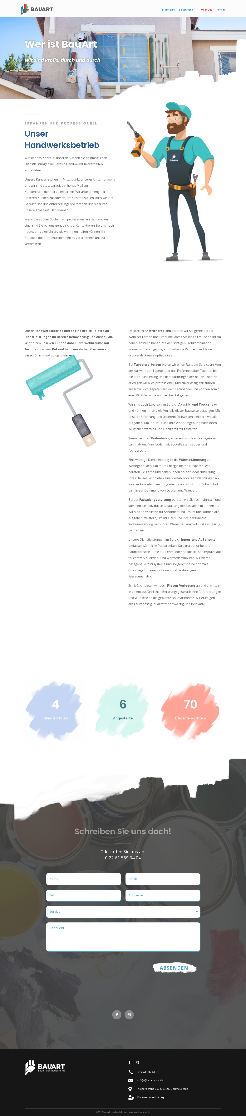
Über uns (206, 9)
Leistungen (186, 9)
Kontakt (222, 9)
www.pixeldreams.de (139, 1112)
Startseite (168, 9)
